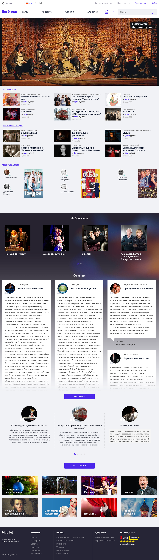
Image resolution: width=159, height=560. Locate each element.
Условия (60, 547)
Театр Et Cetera (129, 109)
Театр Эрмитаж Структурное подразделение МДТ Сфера (138, 130)
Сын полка (26, 111)
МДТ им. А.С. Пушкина (131, 355)
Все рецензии (79, 466)
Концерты (47, 12)
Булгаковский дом (79, 109)
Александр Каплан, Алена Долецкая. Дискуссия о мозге (131, 257)
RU (30, 3)
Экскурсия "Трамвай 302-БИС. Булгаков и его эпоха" (86, 112)
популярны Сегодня (13, 126)
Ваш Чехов (128, 111)
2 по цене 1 (36, 547)
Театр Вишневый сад (29, 130)
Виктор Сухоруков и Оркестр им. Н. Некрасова (86, 149)
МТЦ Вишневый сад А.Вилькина (135, 285)
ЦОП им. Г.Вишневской (131, 145)
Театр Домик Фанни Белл (30, 94)
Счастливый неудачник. (135, 96)
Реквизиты (61, 544)
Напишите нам (123, 3)
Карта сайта (62, 554)
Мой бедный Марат (15, 254)
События (69, 12)
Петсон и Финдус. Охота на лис (36, 97)
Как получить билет (65, 541)
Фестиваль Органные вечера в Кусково (86, 94)
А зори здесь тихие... (54, 254)
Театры (24, 12)
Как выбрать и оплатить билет (70, 537)
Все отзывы (79, 396)
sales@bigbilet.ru (9, 554)
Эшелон (127, 133)
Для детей (93, 12)
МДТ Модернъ (23, 285)
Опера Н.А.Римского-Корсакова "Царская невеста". (134, 149)
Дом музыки (76, 130)
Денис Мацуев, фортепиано (80, 134)
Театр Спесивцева (28, 109)
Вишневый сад (29, 133)
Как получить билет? (104, 3)
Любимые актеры (11, 165)
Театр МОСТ (127, 94)
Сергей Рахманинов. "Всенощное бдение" (32, 149)
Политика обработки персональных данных (105, 539)
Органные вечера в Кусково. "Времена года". (85, 97)
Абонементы (36, 554)
